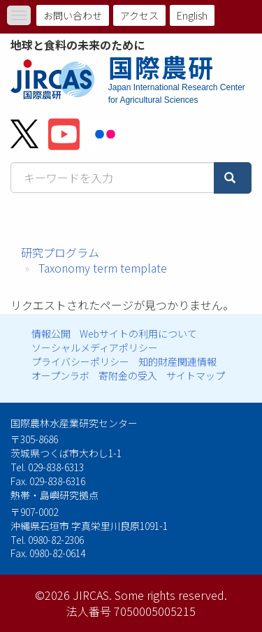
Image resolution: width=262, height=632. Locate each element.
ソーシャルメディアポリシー (94, 347)
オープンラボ (60, 375)
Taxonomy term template (102, 267)
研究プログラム (60, 252)
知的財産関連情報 (177, 361)
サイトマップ (195, 375)
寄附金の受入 (128, 375)
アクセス (139, 15)
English (192, 15)
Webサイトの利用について (138, 333)
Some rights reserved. (171, 595)
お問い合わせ (72, 15)
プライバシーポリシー (80, 361)
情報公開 (51, 333)
